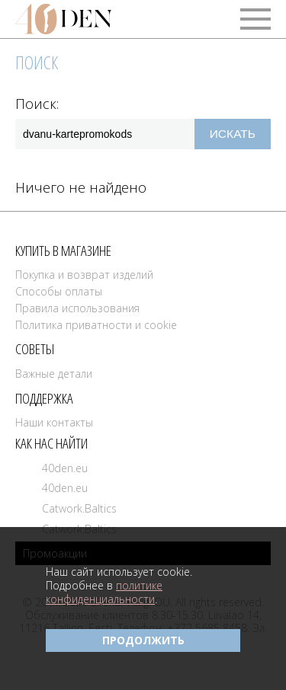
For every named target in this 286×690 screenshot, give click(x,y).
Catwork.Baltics (79, 508)
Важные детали (53, 373)
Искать (232, 133)
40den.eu (65, 468)
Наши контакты (54, 422)
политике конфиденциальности (104, 592)
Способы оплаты (58, 291)
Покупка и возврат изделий (84, 274)
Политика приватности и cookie (96, 325)
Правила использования (77, 308)
